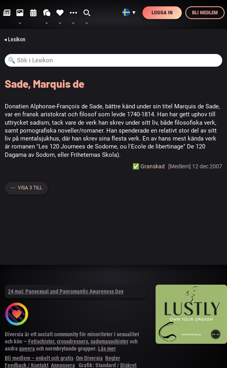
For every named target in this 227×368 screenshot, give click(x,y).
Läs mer (107, 348)
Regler (112, 358)
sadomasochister (109, 341)
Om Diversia (89, 358)
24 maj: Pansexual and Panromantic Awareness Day (65, 291)
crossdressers (72, 341)
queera (27, 348)
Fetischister (41, 341)
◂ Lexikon (14, 39)
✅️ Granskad (149, 166)
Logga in (162, 12)
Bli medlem (205, 12)
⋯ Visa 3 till (26, 188)
